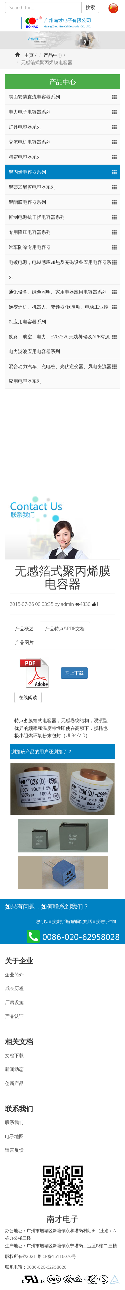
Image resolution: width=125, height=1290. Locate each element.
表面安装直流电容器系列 (34, 97)
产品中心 (53, 55)
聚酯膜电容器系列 (27, 202)
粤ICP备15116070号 (56, 1256)
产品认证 (14, 1016)
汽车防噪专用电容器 (30, 247)
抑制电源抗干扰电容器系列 (37, 217)
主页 (29, 55)
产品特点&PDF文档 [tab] (65, 628)
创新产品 (14, 1083)
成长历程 (14, 988)
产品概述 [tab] (24, 628)
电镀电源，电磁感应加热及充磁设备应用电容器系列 (60, 269)
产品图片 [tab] (24, 642)
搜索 (90, 7)
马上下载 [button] (74, 673)
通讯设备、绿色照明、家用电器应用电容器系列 (58, 292)
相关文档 (19, 1041)
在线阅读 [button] (28, 697)
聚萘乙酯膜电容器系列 (32, 187)
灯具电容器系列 (25, 127)
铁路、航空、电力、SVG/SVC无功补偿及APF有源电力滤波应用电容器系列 (59, 343)
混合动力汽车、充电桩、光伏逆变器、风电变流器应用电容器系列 (60, 373)
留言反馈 (14, 1150)
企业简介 (14, 974)
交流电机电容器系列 (30, 142)
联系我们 (19, 1108)
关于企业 (19, 960)
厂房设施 (14, 1002)
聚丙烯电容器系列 (27, 172)
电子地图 (14, 1136)
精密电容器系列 (25, 157)
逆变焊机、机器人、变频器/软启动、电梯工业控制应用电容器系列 (58, 314)
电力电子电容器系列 (30, 112)
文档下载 (14, 1055)
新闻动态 (14, 1069)
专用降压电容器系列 (30, 232)
